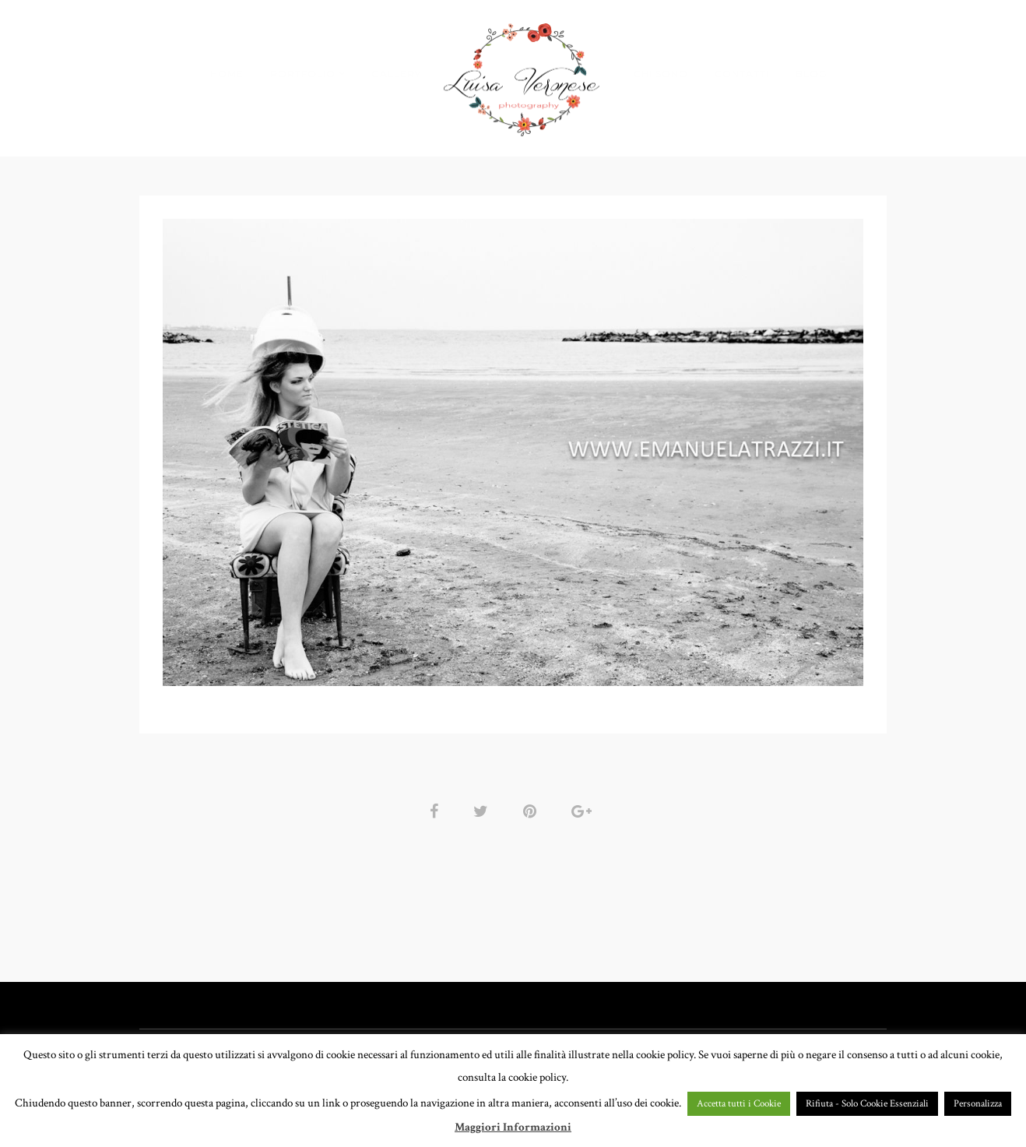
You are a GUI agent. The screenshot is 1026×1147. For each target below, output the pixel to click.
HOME (227, 73)
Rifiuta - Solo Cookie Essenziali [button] (867, 1103)
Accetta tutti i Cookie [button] (739, 1103)
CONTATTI (742, 73)
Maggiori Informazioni (513, 1127)
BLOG (811, 73)
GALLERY (396, 73)
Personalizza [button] (978, 1103)
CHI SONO (661, 73)
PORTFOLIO (303, 73)
